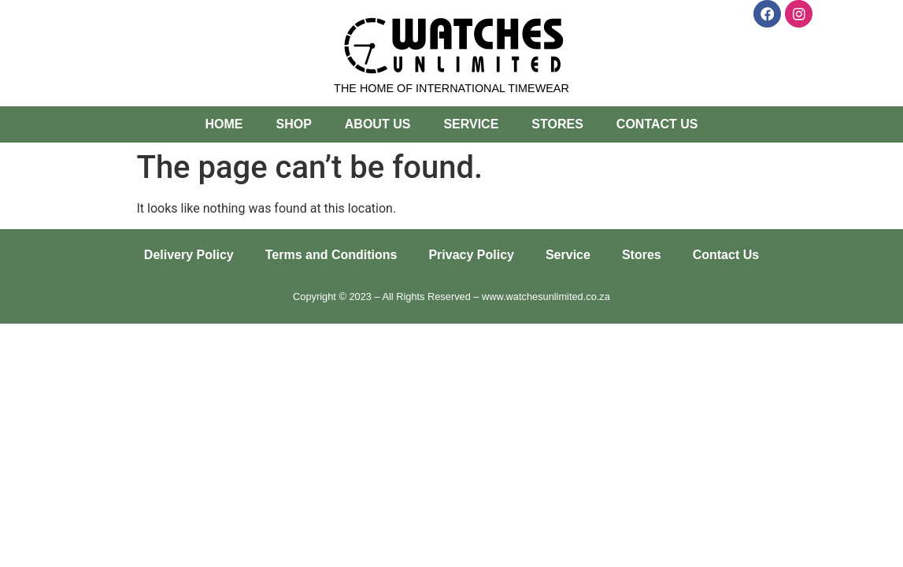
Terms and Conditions (331, 254)
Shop (293, 124)
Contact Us (657, 124)
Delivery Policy (189, 254)
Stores (557, 124)
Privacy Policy (471, 254)
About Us (378, 124)
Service (470, 124)
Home (223, 124)
